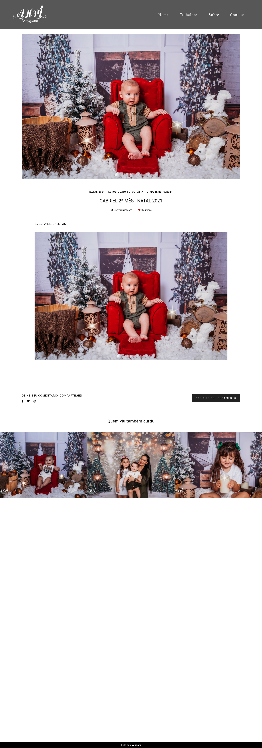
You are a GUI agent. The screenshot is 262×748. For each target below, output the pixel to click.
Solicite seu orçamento (216, 398)
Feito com (131, 745)
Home (163, 15)
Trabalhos (189, 15)
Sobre (214, 15)
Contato (237, 15)
